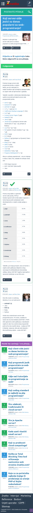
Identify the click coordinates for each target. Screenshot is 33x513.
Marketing (26, 495)
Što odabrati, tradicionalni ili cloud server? (16, 407)
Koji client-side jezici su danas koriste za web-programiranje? (18, 351)
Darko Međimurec (14, 469)
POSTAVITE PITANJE (13, 12)
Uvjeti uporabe (9, 503)
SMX (5, 144)
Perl (5, 130)
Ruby (6, 142)
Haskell (6, 117)
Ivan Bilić (17, 188)
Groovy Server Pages (11, 115)
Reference (7, 499)
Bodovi (17, 499)
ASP (5, 102)
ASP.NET (7, 107)
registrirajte (20, 56)
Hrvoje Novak (17, 79)
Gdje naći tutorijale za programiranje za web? (18, 379)
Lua (5, 128)
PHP (5, 134)
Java (5, 119)
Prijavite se (7, 56)
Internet (24, 448)
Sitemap (6, 506)
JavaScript (7, 121)
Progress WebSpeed (10, 153)
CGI (15, 109)
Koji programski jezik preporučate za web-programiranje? (18, 365)
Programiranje (6, 35)
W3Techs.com (14, 261)
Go (5, 113)
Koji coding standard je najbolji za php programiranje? (18, 393)
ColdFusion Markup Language (13, 111)
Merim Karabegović (14, 488)
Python (6, 138)
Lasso (6, 146)
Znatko (11, 372)
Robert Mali (12, 413)
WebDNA (7, 151)
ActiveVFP (7, 105)
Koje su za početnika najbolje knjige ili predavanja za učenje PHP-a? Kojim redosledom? (18, 478)
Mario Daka (17, 294)
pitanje (10, 34)
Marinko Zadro (14, 35)
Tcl (5, 149)
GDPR (21, 503)
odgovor (11, 79)
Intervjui (14, 495)
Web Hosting (25, 412)
